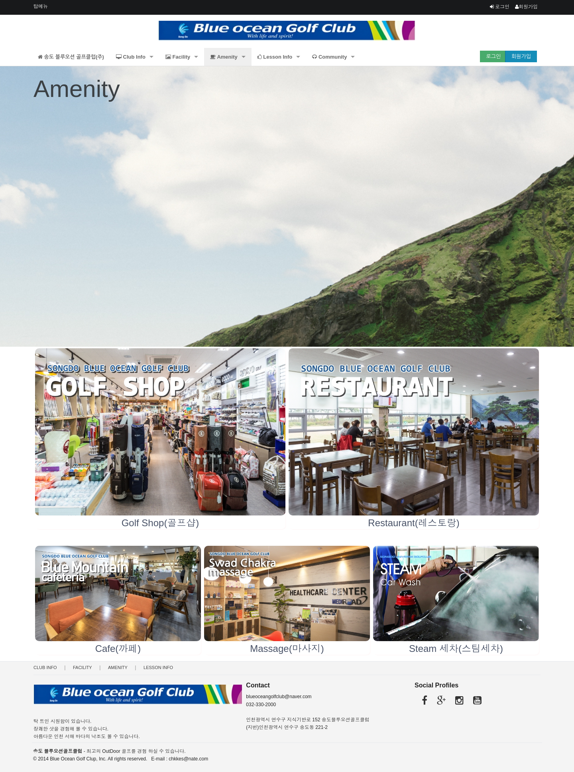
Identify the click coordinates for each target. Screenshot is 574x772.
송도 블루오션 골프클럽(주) (71, 57)
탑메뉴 (40, 6)
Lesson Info (275, 57)
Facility (177, 57)
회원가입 (526, 7)
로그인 (499, 7)
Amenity (223, 57)
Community (329, 57)
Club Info (130, 57)
